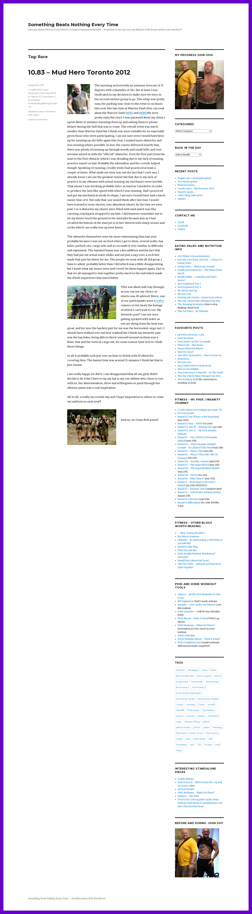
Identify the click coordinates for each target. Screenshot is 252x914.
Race (36, 115)
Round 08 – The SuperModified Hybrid (198, 468)
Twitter (182, 229)
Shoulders (181, 744)
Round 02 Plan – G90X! (190, 423)
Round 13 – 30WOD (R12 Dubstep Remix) (199, 492)
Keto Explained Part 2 (189, 287)
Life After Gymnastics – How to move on (199, 355)
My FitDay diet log (187, 290)
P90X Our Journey (187, 550)
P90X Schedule (186, 611)
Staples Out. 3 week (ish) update (195, 178)
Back (213, 670)
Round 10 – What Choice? (191, 478)
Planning (217, 727)
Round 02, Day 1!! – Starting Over (195, 427)
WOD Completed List (189, 642)
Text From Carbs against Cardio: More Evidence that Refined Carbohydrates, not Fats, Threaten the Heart (200, 803)
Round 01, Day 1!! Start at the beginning (198, 416)
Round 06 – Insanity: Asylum (193, 461)
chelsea (191, 704)
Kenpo (201, 716)
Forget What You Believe (190, 348)
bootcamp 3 (199, 687)
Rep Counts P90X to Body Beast (194, 365)
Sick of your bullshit (188, 369)
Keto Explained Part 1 (189, 283)
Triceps (208, 744)
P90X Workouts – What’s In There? (196, 792)
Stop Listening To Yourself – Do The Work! (200, 372)
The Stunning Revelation (191, 304)
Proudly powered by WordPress (88, 898)
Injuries (179, 716)
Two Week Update (187, 181)
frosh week (193, 710)
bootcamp (197, 681)
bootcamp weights (208, 698)
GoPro (160, 300)
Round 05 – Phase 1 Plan (191, 451)
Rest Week (199, 738)
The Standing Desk (188, 379)
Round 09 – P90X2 (187, 475)
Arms (204, 670)
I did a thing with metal (190, 195)
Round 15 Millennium (189, 502)
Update (182, 198)
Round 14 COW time (188, 499)
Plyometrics (212, 733)
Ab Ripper (193, 670)
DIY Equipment (186, 601)
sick (192, 744)
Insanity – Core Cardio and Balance (197, 604)
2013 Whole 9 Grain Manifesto (194, 256)
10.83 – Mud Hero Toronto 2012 (79, 72)
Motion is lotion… (187, 185)
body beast (182, 681)
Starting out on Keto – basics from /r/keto (200, 297)
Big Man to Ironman (188, 536)
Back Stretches (185, 338)
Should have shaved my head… (194, 560)
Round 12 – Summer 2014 (191, 489)
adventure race (36, 111)
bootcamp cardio (185, 698)
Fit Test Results (186, 413)
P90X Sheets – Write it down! (193, 618)
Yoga (179, 750)
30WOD (180, 670)
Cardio (179, 704)
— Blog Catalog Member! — (192, 533)
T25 (199, 744)
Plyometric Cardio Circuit (189, 733)
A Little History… (186, 779)
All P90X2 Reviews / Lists (191, 334)
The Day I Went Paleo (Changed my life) (199, 301)
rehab (179, 738)
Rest (188, 738)
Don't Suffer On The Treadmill (194, 341)
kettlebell (213, 716)
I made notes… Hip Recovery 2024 (196, 188)
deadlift (180, 710)
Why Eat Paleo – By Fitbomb (193, 311)
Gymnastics (209, 710)
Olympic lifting (192, 721)
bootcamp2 (212, 681)
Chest (201, 704)
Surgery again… (186, 192)
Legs (178, 721)
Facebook (183, 225)
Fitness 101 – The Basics (190, 345)
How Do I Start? (186, 352)
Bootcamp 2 (182, 687)
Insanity (191, 716)
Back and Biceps (185, 675)
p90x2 (206, 721)
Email (181, 222)
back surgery (204, 675)
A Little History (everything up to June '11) (200, 409)
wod (217, 744)
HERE (129, 113)
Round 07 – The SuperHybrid (193, 464)
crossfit (211, 704)
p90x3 (197, 727)
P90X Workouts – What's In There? (196, 625)
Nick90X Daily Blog (188, 546)
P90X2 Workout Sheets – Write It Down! (199, 639)
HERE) (143, 113)
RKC (211, 738)
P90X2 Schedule (186, 635)
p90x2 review (183, 727)
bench (217, 675)
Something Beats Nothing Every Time (73, 24)
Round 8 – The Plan (188, 796)
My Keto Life (184, 294)
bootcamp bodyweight (188, 693)
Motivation (183, 358)
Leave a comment (37, 119)
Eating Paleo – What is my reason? (196, 266)
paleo (207, 727)
